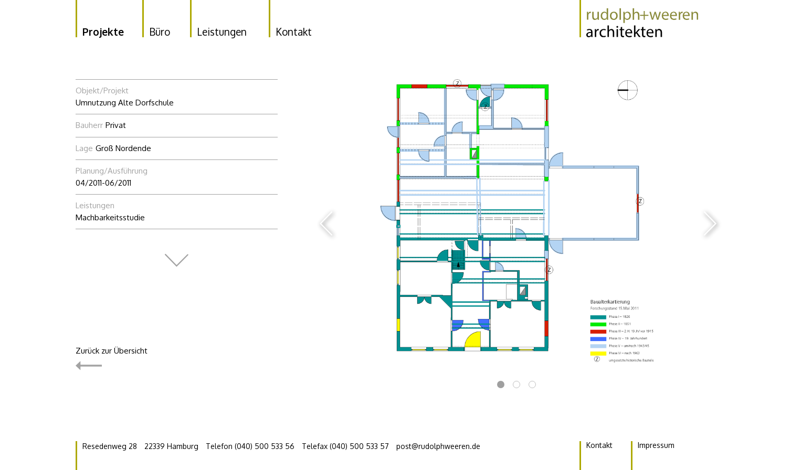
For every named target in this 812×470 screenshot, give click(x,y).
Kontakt (599, 445)
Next (710, 223)
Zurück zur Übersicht (111, 359)
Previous (326, 223)
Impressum (656, 445)
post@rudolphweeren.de (438, 446)
